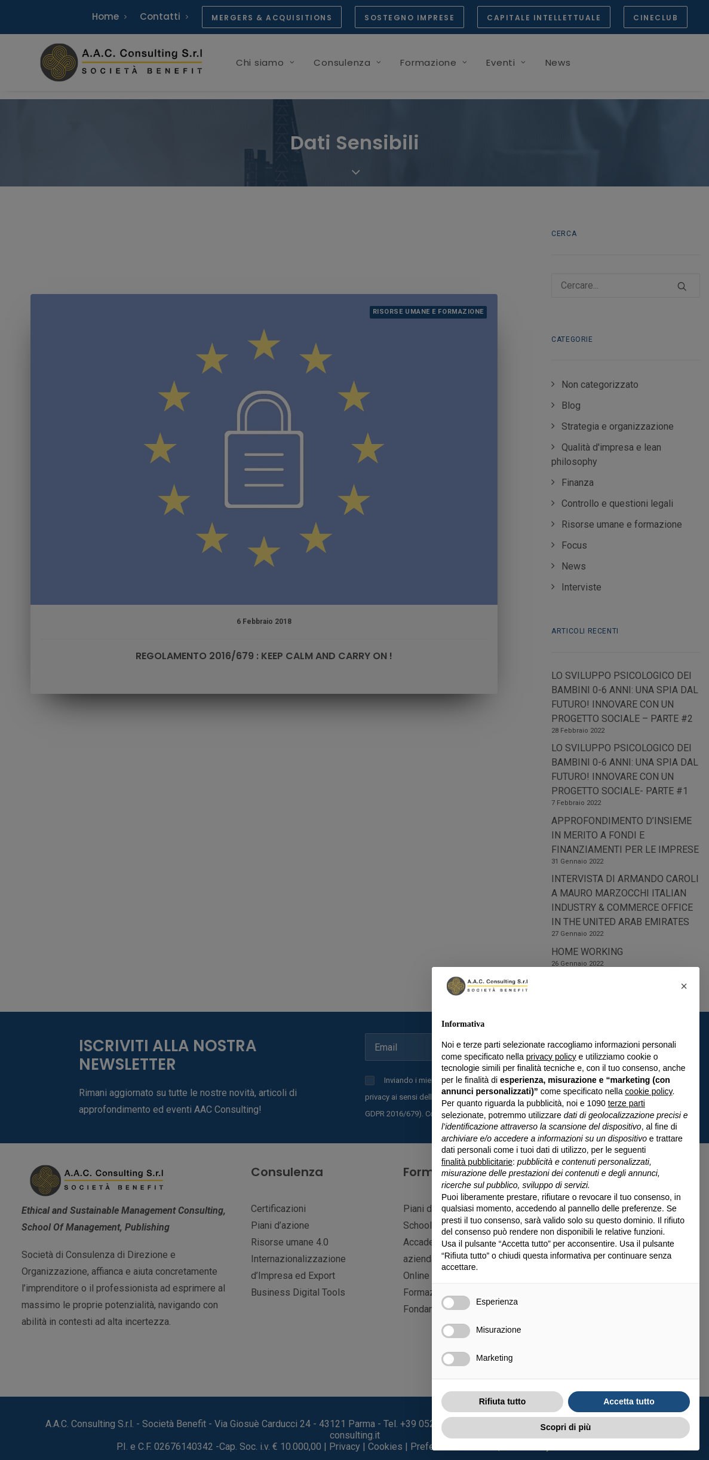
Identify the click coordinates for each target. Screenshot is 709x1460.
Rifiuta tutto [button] (502, 1401)
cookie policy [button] (648, 1091)
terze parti (626, 1103)
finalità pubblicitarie (476, 1162)
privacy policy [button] (551, 1056)
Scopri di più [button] (566, 1427)
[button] (683, 986)
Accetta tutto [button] (629, 1401)
